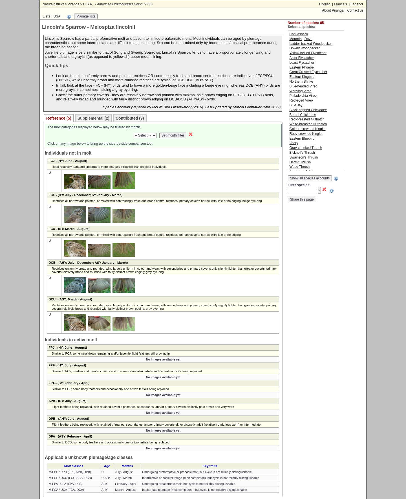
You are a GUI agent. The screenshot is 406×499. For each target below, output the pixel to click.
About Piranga (332, 10)
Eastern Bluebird (302, 138)
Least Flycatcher (302, 63)
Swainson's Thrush (304, 157)
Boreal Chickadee (303, 115)
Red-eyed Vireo (301, 100)
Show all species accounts (310, 178)
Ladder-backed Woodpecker (311, 44)
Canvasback (299, 34)
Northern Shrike (301, 81)
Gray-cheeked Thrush (306, 148)
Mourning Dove (301, 39)
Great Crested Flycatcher (308, 72)
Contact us (355, 10)
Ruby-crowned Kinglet (306, 134)
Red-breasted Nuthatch (307, 119)
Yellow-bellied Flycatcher (308, 53)
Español (357, 4)
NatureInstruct (53, 4)
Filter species (299, 185)
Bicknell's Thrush (302, 153)
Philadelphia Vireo (303, 96)
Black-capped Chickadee (308, 110)
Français (340, 4)
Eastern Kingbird (302, 77)
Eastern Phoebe (302, 67)
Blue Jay (296, 105)
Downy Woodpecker (305, 48)
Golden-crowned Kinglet (308, 129)
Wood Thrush (300, 167)
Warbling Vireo (301, 91)
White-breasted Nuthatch (308, 124)
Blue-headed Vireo (303, 86)
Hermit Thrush (300, 162)
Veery (294, 143)
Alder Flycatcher (302, 58)
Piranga (73, 4)
